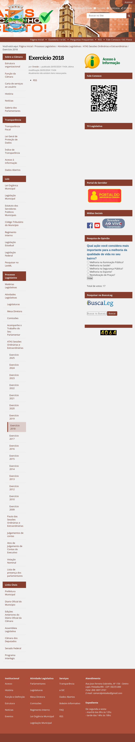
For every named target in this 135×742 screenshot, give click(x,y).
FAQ (61, 709)
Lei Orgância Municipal (42, 716)
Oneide (35, 66)
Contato (101, 8)
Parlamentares (37, 683)
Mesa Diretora (37, 696)
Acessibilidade (84, 8)
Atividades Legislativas (69, 46)
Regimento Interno (40, 709)
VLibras (128, 8)
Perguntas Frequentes (81, 39)
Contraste (114, 8)
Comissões (35, 703)
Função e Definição (15, 696)
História (9, 690)
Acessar (129, 2)
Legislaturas (36, 690)
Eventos (9, 716)
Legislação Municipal (41, 722)
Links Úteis (11, 584)
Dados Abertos (67, 696)
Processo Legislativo (45, 46)
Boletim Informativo (69, 703)
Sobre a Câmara (14, 56)
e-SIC (62, 690)
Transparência (13, 119)
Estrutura (10, 703)
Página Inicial (37, 39)
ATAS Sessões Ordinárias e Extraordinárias (105, 46)
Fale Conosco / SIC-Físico (119, 39)
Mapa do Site (66, 8)
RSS (100, 39)
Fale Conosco (94, 75)
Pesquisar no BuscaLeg (99, 295)
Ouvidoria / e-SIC (57, 39)
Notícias (9, 709)
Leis (7, 178)
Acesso (8, 683)
